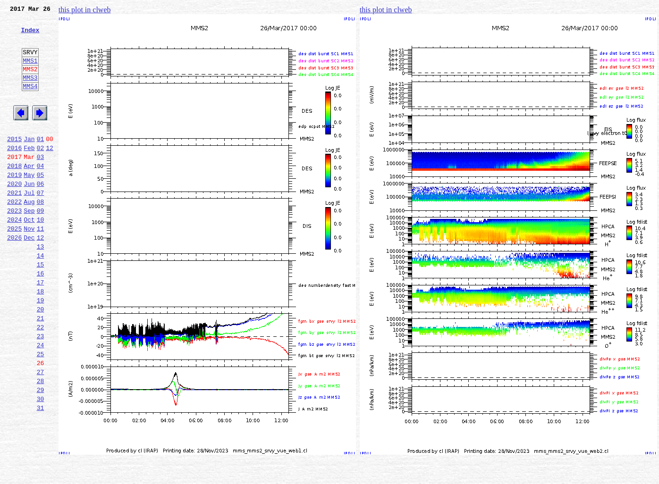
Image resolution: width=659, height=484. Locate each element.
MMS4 (30, 101)
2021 (14, 223)
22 (40, 379)
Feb (29, 171)
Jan (29, 161)
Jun (29, 213)
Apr (29, 192)
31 (40, 472)
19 (40, 348)
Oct (29, 254)
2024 (14, 254)
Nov (29, 265)
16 (40, 317)
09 (40, 244)
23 (40, 389)
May (29, 203)
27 (40, 431)
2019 (14, 203)
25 (40, 410)
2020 (14, 213)
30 (40, 462)
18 (40, 338)
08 (40, 234)
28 (40, 441)
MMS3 (30, 91)
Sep (29, 244)
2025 (14, 265)
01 (40, 161)
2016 (14, 171)
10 (40, 254)
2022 (14, 234)
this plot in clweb (85, 10)
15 (40, 306)
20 (40, 358)
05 (40, 203)
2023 (14, 244)
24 (40, 400)
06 (40, 213)
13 (40, 286)
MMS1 (30, 71)
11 (40, 265)
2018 (14, 192)
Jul (29, 223)
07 (40, 223)
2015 (14, 161)
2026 (14, 275)
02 (40, 171)
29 (40, 452)
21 (40, 369)
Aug (29, 234)
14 (40, 296)
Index (30, 35)
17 (40, 327)
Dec (29, 275)
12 (49, 171)
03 (40, 182)
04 (40, 192)
